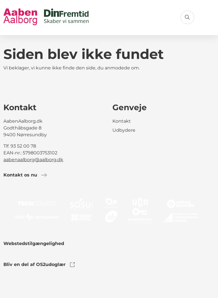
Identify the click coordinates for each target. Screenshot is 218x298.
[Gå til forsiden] (46, 17)
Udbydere (123, 130)
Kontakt (121, 121)
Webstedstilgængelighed (33, 243)
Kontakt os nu (25, 175)
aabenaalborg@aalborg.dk (33, 159)
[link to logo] (109, 210)
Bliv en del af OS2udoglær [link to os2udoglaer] (39, 264)
